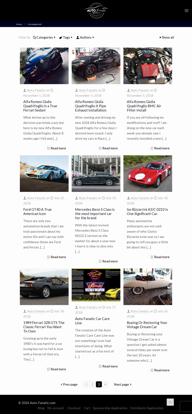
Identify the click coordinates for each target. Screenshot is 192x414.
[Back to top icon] (170, 402)
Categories (44, 37)
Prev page (69, 384)
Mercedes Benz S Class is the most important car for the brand (95, 213)
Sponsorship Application (110, 408)
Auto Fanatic (36, 90)
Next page (123, 384)
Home (19, 24)
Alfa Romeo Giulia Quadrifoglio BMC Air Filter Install (144, 105)
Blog (41, 408)
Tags (66, 37)
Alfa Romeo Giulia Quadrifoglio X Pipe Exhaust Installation (90, 105)
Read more (58, 148)
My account (55, 408)
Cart (87, 408)
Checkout (74, 408)
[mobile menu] (186, 10)
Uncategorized (34, 24)
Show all (166, 37)
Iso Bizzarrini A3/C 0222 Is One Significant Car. (147, 211)
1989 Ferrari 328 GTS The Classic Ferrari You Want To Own (44, 326)
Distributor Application (146, 408)
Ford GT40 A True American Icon (37, 211)
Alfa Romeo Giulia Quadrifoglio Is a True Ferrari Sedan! (40, 105)
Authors (85, 37)
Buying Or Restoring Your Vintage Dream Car (147, 324)
